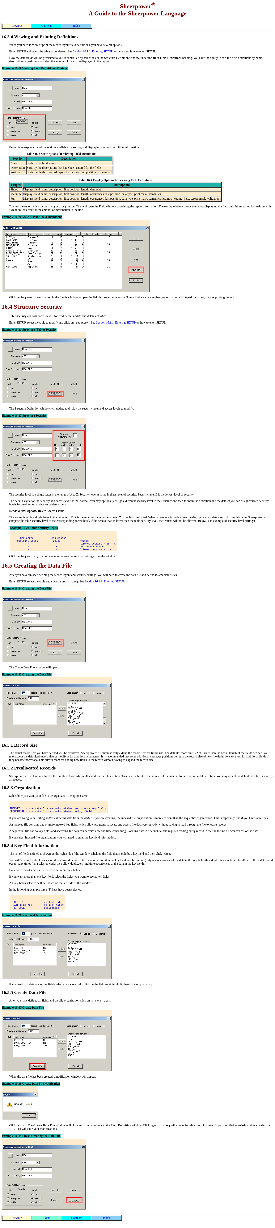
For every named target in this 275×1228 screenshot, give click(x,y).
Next (47, 1223)
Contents (46, 25)
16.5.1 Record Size (19, 747)
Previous (17, 25)
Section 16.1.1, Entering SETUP (92, 51)
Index (76, 25)
